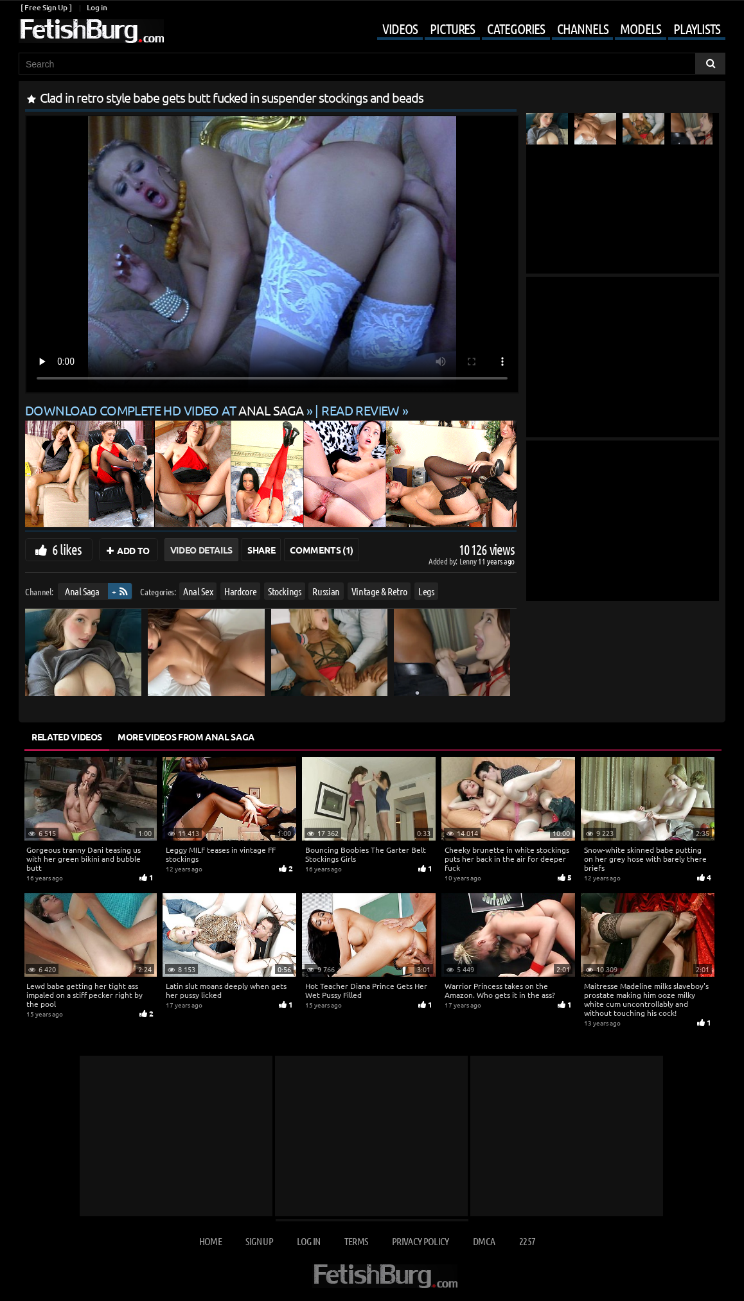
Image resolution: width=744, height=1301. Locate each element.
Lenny (468, 560)
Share (261, 549)
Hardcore (240, 591)
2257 (527, 1241)
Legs (426, 591)
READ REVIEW (360, 410)
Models (640, 28)
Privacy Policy (420, 1241)
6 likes (67, 549)
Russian (326, 591)
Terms (356, 1241)
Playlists (696, 28)
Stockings (284, 591)
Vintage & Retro (379, 591)
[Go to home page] (91, 31)
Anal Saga (82, 591)
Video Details (201, 549)
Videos (400, 28)
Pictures (452, 28)
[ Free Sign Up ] (46, 7)
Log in (97, 7)
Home (210, 1241)
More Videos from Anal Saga (186, 736)
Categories (516, 28)
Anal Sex (198, 591)
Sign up (258, 1241)
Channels (582, 28)
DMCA (484, 1241)
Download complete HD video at (165, 410)
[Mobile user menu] (541, 29)
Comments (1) (321, 549)
